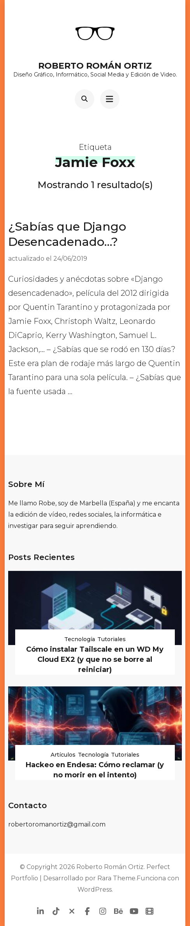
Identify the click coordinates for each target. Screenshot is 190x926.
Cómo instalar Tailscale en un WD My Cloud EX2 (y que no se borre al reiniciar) (95, 659)
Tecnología (79, 639)
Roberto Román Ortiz (95, 65)
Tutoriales (111, 639)
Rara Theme (116, 878)
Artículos (63, 754)
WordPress (94, 889)
